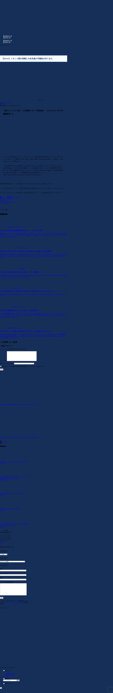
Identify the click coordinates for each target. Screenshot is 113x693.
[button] (18, 684)
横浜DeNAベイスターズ (14, 197)
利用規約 (21, 606)
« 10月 (1, 544)
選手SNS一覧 (10, 679)
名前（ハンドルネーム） (7, 365)
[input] (10, 684)
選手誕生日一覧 (10, 678)
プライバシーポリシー (11, 606)
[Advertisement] (33, 49)
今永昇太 (10, 198)
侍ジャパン (3, 197)
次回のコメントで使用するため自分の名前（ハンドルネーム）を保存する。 (23, 368)
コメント (3, 362)
